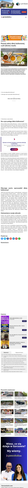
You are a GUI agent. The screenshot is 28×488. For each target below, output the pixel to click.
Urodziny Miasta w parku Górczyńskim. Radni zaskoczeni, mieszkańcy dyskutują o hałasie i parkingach (14, 367)
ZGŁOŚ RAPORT (14, 149)
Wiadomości (3, 41)
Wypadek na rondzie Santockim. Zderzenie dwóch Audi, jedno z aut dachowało (21, 406)
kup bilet (24, 337)
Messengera (14, 145)
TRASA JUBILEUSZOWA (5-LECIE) (16, 318)
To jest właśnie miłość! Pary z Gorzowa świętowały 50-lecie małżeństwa (14, 362)
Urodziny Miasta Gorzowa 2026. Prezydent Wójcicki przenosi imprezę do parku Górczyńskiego (21, 434)
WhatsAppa (19, 145)
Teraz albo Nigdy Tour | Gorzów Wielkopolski (18, 334)
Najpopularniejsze (19, 352)
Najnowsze (6, 352)
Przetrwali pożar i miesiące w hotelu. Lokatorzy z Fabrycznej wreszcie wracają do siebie (15, 356)
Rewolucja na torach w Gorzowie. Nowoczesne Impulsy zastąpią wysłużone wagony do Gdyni (14, 370)
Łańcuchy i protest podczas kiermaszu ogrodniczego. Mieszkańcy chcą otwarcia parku (15, 365)
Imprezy (3, 314)
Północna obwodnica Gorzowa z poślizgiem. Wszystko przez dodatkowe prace (15, 358)
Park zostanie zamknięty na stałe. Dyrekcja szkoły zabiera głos (13, 354)
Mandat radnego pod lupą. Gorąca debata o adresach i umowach (13, 371)
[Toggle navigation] (26, 17)
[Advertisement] (14, 27)
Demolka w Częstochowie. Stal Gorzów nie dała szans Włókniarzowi (13, 361)
